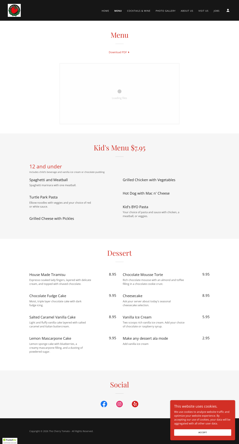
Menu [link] (118, 10)
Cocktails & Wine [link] (138, 10)
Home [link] (105, 10)
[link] (14, 10)
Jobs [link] (217, 10)
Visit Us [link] (203, 10)
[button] (228, 10)
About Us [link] (187, 10)
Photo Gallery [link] (166, 10)
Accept (202, 432)
